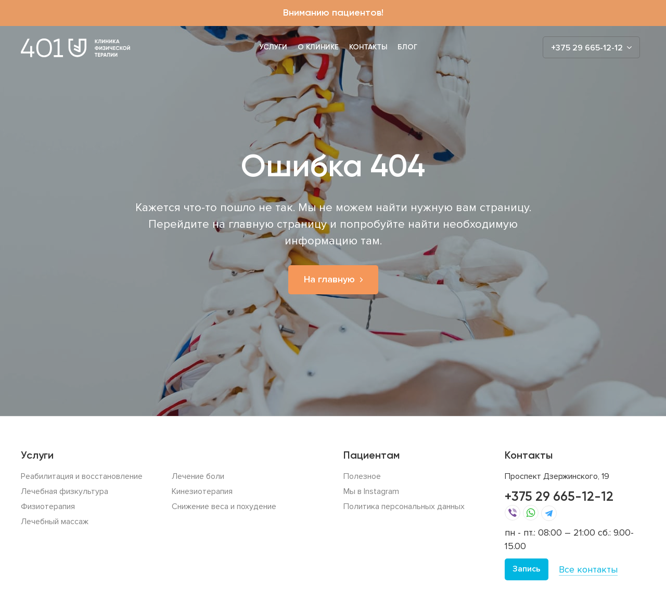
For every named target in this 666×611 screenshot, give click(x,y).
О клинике (318, 47)
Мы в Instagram (371, 491)
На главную (329, 279)
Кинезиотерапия (202, 491)
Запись (527, 569)
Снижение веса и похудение (224, 506)
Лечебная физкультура (64, 491)
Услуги (273, 47)
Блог (407, 47)
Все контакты (588, 569)
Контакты (368, 47)
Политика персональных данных (404, 506)
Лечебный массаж (54, 521)
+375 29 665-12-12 (559, 496)
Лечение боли (198, 476)
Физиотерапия (48, 506)
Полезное (362, 476)
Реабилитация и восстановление (82, 476)
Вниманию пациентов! (333, 12)
